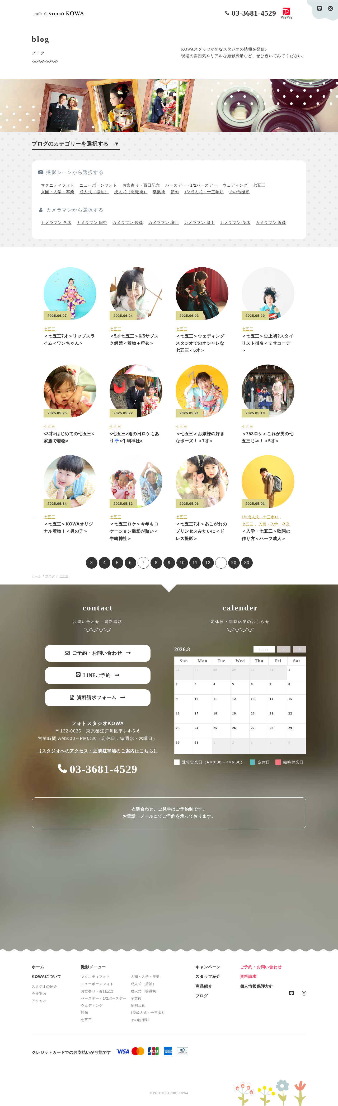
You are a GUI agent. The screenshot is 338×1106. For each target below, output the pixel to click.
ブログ (201, 995)
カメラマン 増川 (163, 222)
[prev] (283, 649)
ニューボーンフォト (98, 185)
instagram (330, 8)
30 (246, 562)
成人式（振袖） (94, 192)
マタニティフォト (57, 185)
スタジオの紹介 (44, 986)
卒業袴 (159, 192)
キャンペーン (207, 967)
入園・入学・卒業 (57, 192)
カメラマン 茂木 (235, 222)
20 (233, 562)
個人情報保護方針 (256, 986)
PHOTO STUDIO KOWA (59, 13)
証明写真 (138, 1006)
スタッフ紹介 (207, 976)
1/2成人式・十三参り (204, 192)
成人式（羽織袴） (130, 192)
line (319, 8)
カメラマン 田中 (92, 222)
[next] (299, 649)
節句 (175, 192)
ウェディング (235, 185)
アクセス (39, 1001)
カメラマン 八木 (56, 222)
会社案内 (39, 994)
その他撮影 (239, 192)
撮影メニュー (93, 967)
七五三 (259, 185)
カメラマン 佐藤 (127, 222)
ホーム (38, 967)
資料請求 (248, 976)
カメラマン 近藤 (271, 222)
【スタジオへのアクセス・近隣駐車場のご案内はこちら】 (97, 751)
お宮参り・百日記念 (141, 185)
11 (195, 562)
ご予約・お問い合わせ (261, 967)
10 (182, 562)
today (264, 649)
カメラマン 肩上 (199, 222)
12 (207, 562)
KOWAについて (47, 976)
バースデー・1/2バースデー (191, 185)
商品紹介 (203, 986)
